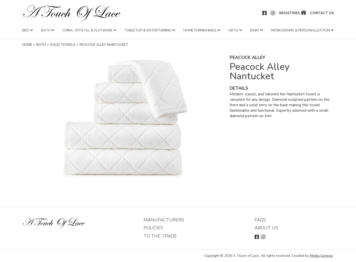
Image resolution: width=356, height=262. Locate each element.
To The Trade (160, 236)
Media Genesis (321, 255)
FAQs (260, 220)
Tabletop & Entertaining (148, 30)
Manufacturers (164, 220)
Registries (289, 13)
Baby (254, 30)
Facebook (264, 13)
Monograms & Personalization (300, 30)
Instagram (273, 13)
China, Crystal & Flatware (87, 30)
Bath (45, 30)
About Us (266, 228)
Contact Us (322, 13)
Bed (25, 30)
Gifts (233, 30)
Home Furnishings (200, 30)
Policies (153, 228)
